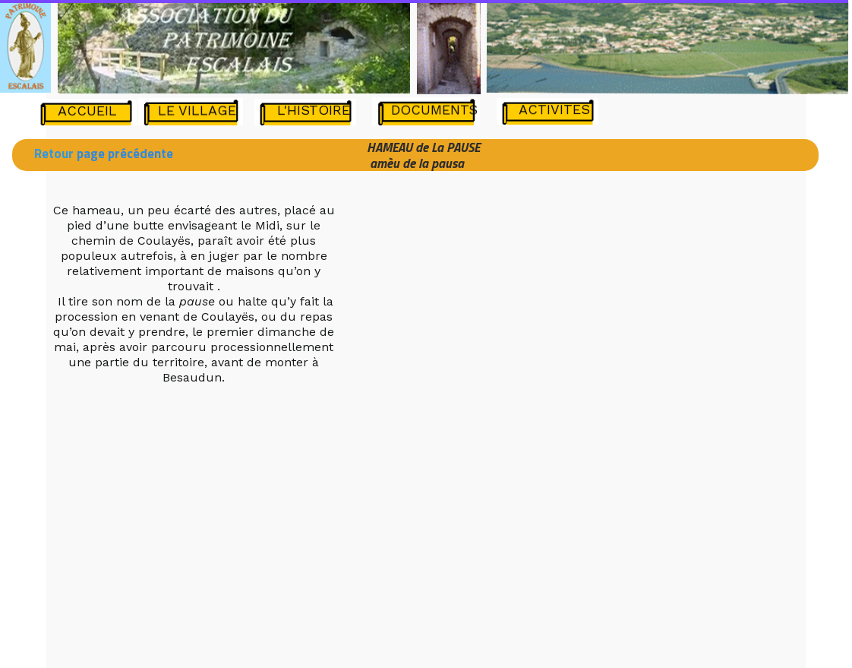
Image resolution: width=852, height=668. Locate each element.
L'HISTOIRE (313, 110)
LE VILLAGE (197, 110)
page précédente (123, 153)
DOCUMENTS (434, 109)
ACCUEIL (87, 111)
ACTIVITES (554, 109)
